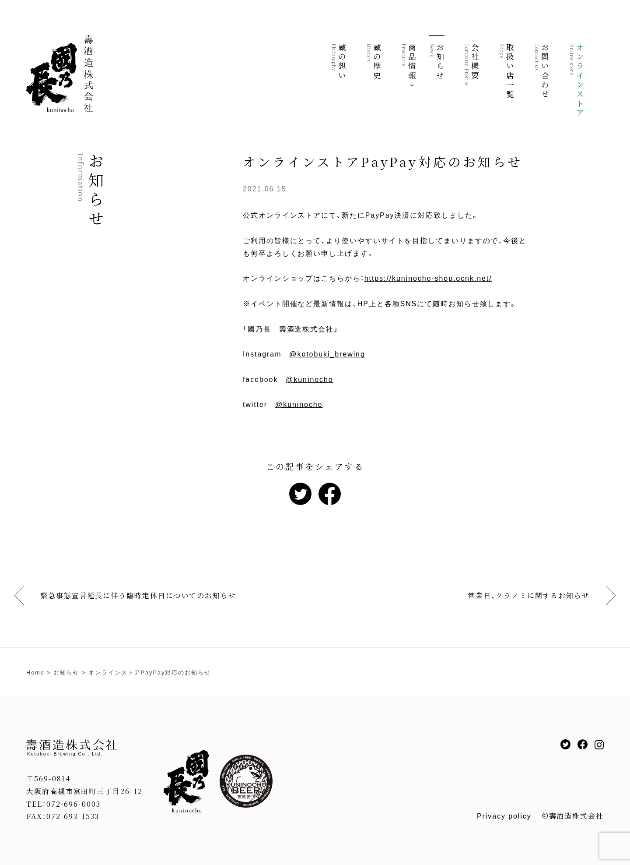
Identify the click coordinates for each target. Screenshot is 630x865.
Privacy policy (504, 816)
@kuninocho (309, 379)
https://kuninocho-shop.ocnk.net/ (428, 278)
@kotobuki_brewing (327, 354)
